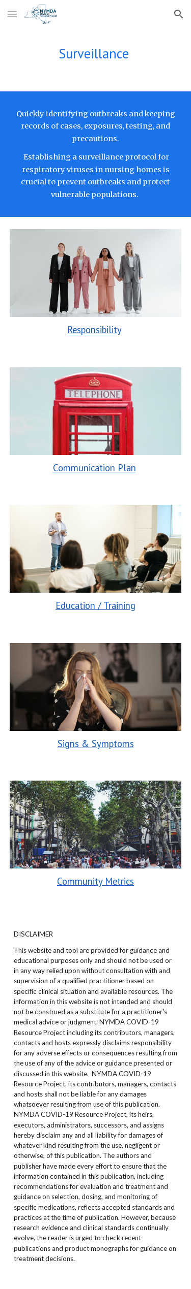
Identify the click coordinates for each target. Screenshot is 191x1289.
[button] (12, 14)
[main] (96, 53)
